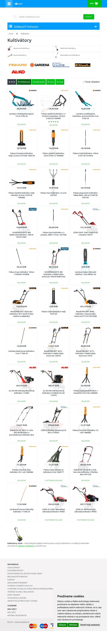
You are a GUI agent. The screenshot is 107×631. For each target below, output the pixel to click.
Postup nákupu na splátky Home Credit (24, 574)
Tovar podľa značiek (16, 598)
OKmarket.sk (24, 622)
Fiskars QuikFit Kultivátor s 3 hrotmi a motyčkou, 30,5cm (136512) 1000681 (53, 116)
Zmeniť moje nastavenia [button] (90, 625)
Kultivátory (25, 34)
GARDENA (30, 546)
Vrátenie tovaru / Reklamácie (20, 592)
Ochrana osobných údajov (20, 586)
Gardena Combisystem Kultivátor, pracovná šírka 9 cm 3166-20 (85, 116)
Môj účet (11, 612)
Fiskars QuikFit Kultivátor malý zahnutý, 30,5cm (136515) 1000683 (21, 195)
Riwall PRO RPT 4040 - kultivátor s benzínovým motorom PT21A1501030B (85, 314)
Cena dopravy (13, 568)
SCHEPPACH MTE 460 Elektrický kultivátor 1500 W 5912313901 (21, 234)
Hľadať (88, 17)
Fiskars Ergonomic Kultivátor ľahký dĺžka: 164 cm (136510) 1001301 (85, 195)
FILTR (12, 82)
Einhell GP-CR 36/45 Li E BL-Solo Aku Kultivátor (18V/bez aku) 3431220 (85, 472)
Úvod (11, 34)
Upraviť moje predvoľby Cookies (22, 601)
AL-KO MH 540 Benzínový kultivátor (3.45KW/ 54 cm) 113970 (53, 393)
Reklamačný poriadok (17, 577)
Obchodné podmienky (17, 583)
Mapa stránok (13, 595)
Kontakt (11, 580)
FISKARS (21, 546)
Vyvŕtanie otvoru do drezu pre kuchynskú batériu (30, 589)
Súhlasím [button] (62, 625)
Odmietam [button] (73, 625)
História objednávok (17, 615)
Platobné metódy (15, 570)
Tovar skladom (92, 82)
